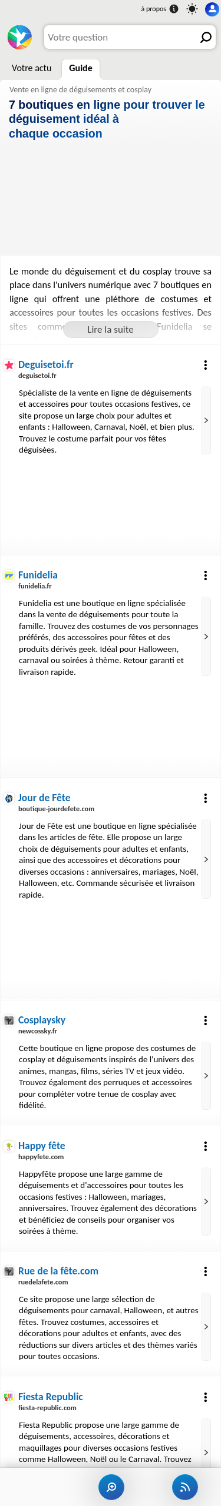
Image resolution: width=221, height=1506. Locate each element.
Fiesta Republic (50, 1396)
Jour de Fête (44, 797)
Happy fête (41, 1145)
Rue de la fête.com (58, 1270)
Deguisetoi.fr (46, 364)
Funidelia (38, 574)
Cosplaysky (41, 1019)
